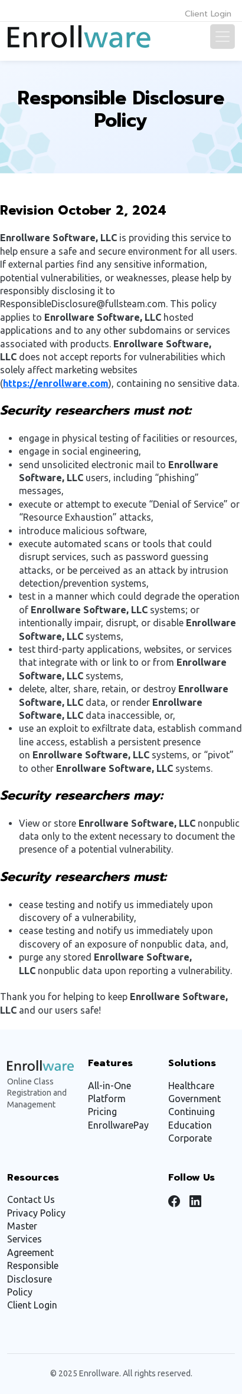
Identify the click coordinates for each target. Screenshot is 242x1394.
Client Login (208, 14)
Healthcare (191, 1085)
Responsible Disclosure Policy (32, 1278)
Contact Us (31, 1199)
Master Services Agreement (30, 1239)
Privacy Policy (36, 1213)
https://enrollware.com (56, 383)
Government (194, 1098)
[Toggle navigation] (222, 36)
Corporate (190, 1138)
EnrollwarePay (118, 1125)
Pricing (102, 1111)
